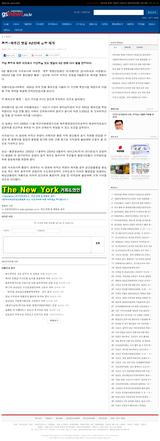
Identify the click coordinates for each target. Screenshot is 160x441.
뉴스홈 (6, 24)
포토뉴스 (7, 30)
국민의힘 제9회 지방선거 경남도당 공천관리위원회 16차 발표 (122, 3)
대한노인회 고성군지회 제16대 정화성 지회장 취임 (137, 396)
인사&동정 (40, 24)
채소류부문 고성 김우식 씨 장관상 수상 (25, 273)
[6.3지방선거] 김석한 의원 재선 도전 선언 (130, 87)
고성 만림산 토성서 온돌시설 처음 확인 (132, 332)
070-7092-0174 (41, 429)
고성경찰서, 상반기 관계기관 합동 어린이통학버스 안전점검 (119, 176)
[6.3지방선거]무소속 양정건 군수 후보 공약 (131, 92)
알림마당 (130, 24)
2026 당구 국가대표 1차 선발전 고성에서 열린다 (136, 315)
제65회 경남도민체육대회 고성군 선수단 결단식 (135, 280)
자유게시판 (18, 30)
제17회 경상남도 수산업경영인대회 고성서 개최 (29, 287)
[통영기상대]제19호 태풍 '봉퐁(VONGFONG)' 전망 (31, 305)
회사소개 (38, 418)
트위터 (22, 55)
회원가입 (86, 12)
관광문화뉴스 (67, 24)
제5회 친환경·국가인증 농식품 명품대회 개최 (27, 278)
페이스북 (9, 55)
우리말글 (141, 24)
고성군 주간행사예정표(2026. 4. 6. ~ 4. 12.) (135, 392)
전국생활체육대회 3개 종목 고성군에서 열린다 (135, 306)
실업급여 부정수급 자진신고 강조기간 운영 (26, 314)
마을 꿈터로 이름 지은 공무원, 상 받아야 (132, 340)
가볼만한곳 (28, 24)
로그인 (77, 12)
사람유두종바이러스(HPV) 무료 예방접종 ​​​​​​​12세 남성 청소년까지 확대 (140, 157)
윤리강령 (59, 418)
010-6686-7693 (62, 429)
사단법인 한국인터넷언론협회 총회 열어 (132, 388)
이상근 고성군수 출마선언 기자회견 (130, 405)
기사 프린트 (52, 55)
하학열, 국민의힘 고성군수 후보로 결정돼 (133, 276)
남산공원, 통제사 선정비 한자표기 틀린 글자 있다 (135, 224)
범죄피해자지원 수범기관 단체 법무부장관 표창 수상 (31, 282)
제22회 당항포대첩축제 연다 (127, 267)
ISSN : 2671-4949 (150, 17)
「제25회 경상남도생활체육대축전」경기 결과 (28, 291)
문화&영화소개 (117, 24)
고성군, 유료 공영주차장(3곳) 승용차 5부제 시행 (136, 358)
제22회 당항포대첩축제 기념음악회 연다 (132, 302)
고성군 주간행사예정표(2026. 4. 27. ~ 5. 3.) (133, 228)
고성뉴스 (16, 24)
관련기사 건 (62, 49)
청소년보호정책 (89, 418)
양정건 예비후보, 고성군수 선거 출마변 (132, 336)
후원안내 (48, 418)
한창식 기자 (6, 49)
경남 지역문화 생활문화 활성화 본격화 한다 (27, 296)
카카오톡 (36, 55)
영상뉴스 (152, 24)
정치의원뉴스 (53, 24)
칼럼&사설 (93, 24)
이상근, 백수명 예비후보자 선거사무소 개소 (134, 349)
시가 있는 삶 (80, 24)
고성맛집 (104, 24)
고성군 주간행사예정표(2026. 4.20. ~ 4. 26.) (135, 289)
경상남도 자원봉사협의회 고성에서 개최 (25, 300)
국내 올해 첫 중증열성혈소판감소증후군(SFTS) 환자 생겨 (140, 176)
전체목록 (149, 109)
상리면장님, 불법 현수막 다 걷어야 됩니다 (132, 211)
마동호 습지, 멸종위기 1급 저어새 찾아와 (133, 259)
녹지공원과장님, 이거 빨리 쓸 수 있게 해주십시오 (136, 345)
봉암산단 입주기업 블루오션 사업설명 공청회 (134, 319)
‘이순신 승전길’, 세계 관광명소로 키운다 (129, 97)
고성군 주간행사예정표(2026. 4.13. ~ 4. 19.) (135, 353)
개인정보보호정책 (73, 418)
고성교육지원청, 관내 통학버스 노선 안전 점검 (135, 366)
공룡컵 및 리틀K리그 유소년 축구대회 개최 (26, 309)
